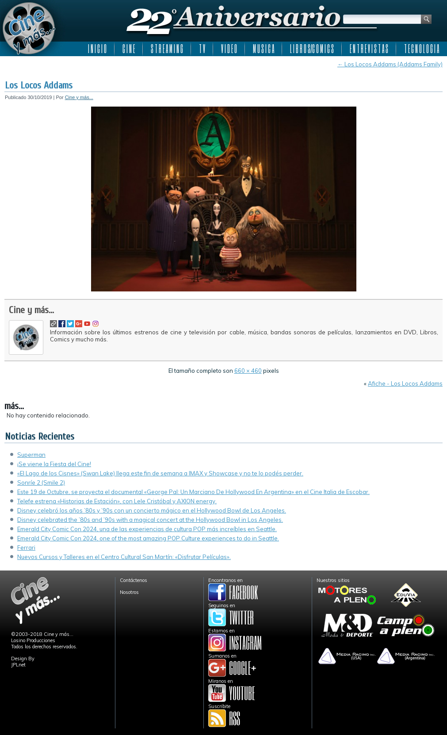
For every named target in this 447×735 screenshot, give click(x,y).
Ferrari (26, 547)
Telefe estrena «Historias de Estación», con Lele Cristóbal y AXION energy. (117, 501)
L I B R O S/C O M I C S (312, 48)
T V (202, 48)
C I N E (128, 48)
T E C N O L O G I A (421, 48)
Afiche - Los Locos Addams (405, 383)
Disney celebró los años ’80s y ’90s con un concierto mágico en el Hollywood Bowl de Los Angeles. (151, 510)
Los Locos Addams (39, 85)
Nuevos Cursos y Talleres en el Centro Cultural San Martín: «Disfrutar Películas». (124, 556)
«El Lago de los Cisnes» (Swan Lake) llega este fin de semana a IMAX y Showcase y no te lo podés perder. (160, 473)
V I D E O (229, 48)
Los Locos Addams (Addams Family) (390, 64)
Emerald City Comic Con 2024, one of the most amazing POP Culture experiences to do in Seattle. (148, 538)
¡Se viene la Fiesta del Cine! (54, 463)
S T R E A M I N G (167, 48)
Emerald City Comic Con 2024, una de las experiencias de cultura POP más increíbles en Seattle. (147, 528)
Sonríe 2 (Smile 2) (41, 482)
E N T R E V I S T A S (369, 48)
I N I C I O (97, 48)
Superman (31, 454)
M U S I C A (263, 48)
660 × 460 (248, 370)
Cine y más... (79, 97)
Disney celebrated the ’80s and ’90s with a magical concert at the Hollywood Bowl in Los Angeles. (150, 519)
